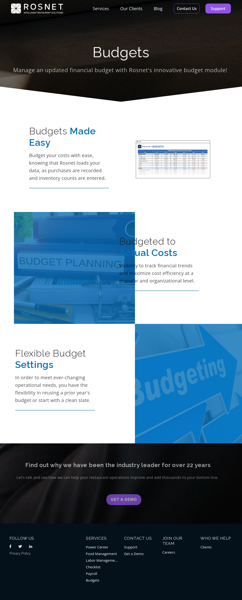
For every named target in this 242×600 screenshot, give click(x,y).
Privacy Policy (19, 553)
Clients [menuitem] (206, 547)
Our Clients (131, 8)
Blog (158, 8)
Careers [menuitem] (168, 552)
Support (218, 8)
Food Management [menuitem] (101, 553)
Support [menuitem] (130, 547)
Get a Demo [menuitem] (134, 553)
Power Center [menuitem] (97, 547)
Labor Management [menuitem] (102, 560)
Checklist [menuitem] (93, 567)
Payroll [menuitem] (91, 573)
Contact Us (187, 8)
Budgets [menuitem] (92, 580)
